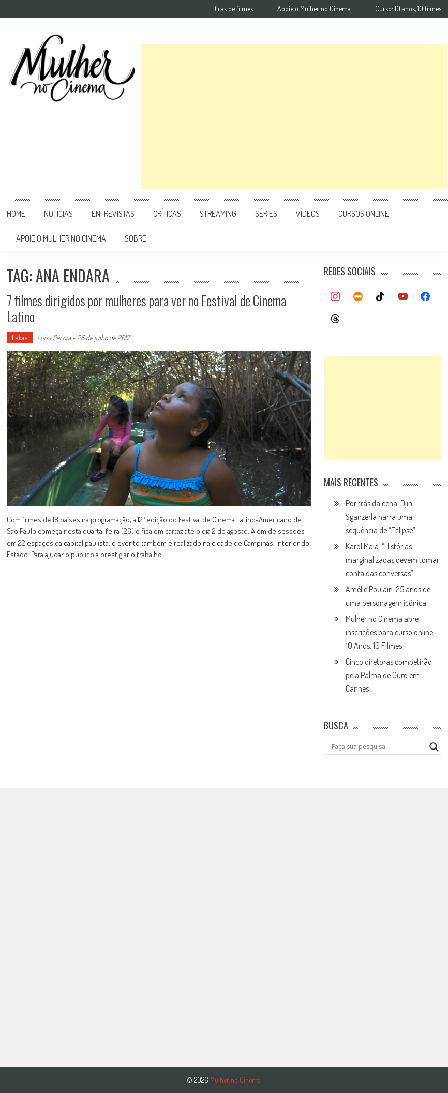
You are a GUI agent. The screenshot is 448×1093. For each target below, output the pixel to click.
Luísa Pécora (54, 337)
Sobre (135, 238)
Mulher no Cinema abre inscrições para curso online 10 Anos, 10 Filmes (389, 632)
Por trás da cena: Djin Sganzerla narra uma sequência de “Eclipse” (380, 516)
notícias (58, 213)
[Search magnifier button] (434, 747)
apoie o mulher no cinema (61, 238)
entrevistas (113, 213)
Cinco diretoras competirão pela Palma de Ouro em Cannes (389, 675)
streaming (218, 213)
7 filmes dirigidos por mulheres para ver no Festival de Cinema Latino (146, 308)
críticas (167, 213)
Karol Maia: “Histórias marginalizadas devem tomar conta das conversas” (392, 559)
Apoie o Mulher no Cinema (314, 8)
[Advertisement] (294, 116)
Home (16, 213)
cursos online (363, 213)
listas (20, 337)
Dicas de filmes (232, 8)
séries (266, 213)
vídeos (308, 213)
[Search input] (378, 747)
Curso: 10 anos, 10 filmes (408, 8)
